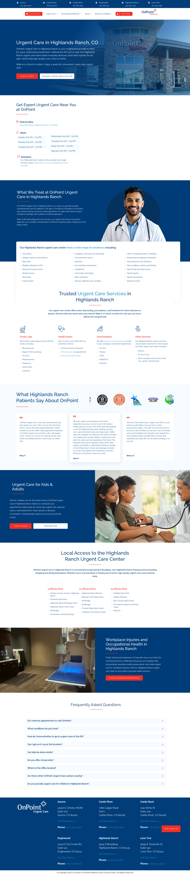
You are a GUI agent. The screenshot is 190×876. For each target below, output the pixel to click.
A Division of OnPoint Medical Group (88, 873)
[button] (96, 721)
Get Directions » (66, 857)
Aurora (23, 3)
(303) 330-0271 (115, 860)
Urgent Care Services (102, 293)
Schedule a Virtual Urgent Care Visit (57, 76)
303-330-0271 (130, 6)
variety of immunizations (115, 341)
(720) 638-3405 (115, 827)
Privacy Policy (110, 873)
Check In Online (27, 76)
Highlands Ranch (132, 3)
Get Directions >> (67, 821)
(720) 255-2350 (157, 863)
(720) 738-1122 (74, 863)
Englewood (103, 3)
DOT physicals (66, 352)
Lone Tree (155, 3)
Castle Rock (77, 3)
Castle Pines (51, 3)
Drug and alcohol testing (70, 356)
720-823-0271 (52, 6)
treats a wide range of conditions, (85, 247)
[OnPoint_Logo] (149, 9)
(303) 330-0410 (74, 827)
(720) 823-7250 (157, 827)
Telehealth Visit (50, 526)
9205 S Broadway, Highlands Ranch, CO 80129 (39, 125)
